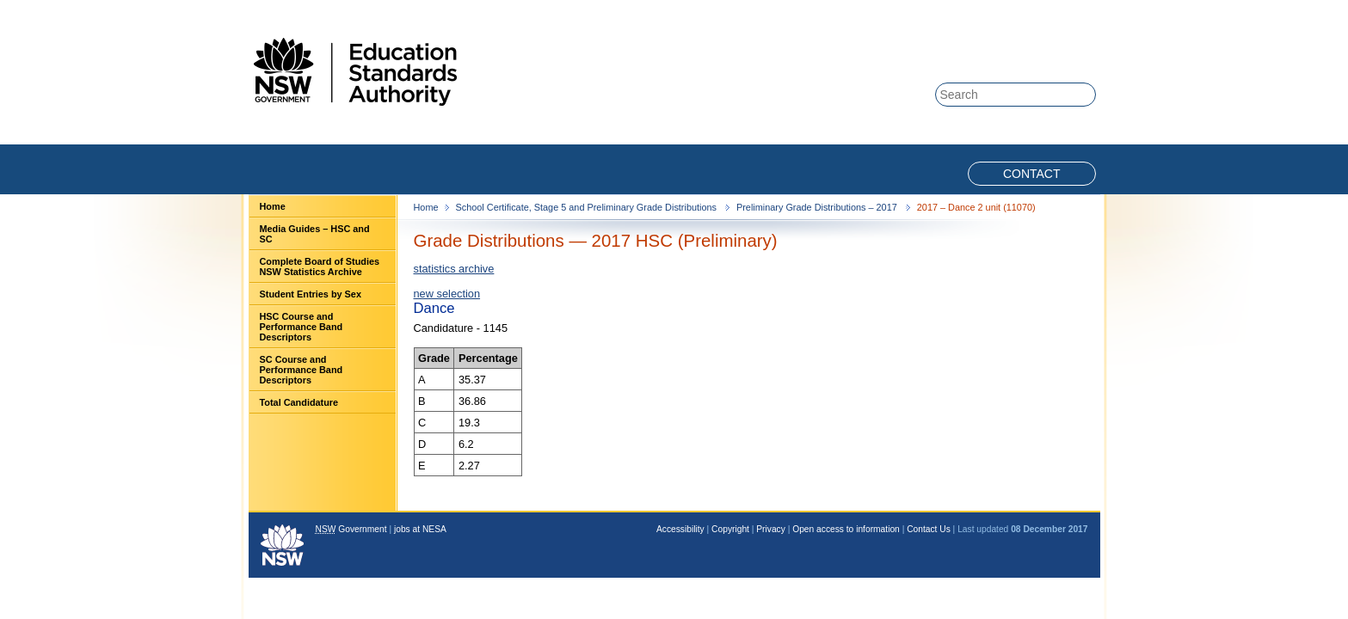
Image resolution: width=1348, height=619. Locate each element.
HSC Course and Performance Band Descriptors (301, 326)
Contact (1032, 174)
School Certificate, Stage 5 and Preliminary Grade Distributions (587, 207)
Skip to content (1029, 9)
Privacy (770, 529)
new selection (447, 293)
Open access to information (846, 529)
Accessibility (680, 529)
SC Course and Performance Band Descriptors (301, 369)
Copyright (730, 529)
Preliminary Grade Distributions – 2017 (818, 207)
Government (351, 529)
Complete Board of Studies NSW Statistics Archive (320, 266)
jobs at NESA (420, 529)
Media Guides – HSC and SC (315, 234)
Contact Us (929, 529)
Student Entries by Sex (310, 294)
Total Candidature (299, 402)
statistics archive (454, 268)
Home (273, 206)
